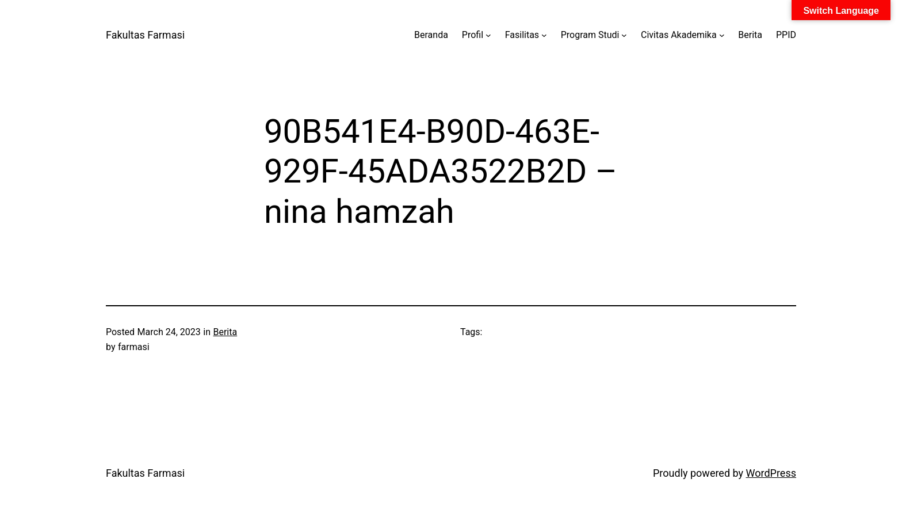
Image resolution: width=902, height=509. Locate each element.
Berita (225, 331)
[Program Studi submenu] (624, 35)
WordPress (771, 473)
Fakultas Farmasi (145, 35)
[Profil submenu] (488, 35)
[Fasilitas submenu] (544, 35)
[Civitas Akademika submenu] (722, 35)
